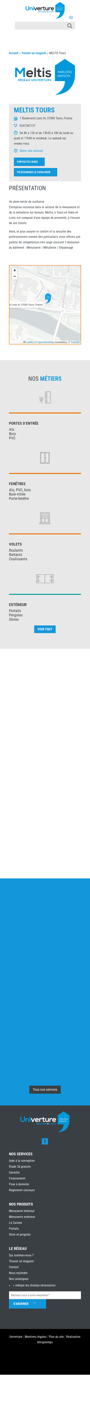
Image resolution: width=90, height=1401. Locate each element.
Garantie (14, 1172)
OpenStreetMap (45, 342)
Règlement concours (22, 1190)
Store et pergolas (20, 1234)
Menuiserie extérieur (22, 1217)
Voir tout (44, 629)
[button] (48, 298)
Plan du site (56, 1337)
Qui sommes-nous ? (21, 1255)
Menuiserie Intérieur (22, 1211)
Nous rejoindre (18, 1273)
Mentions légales (35, 1337)
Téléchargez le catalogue (33, 172)
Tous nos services (45, 1089)
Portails (14, 1228)
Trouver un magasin (33, 53)
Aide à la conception (22, 1161)
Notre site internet (31, 151)
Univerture (15, 1337)
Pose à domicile (19, 1184)
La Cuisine (15, 1223)
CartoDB (75, 342)
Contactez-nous (27, 161)
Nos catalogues (19, 1279)
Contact (14, 1267)
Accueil (13, 53)
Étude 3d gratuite (20, 1166)
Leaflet (28, 342)
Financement (17, 1178)
